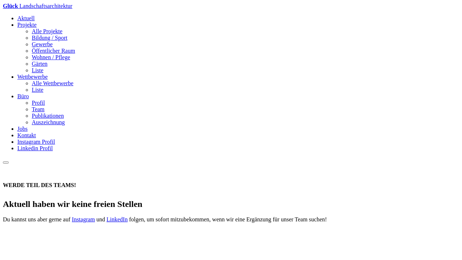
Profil (38, 103)
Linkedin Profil (35, 148)
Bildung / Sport (49, 38)
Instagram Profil (36, 142)
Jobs (22, 129)
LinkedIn (117, 219)
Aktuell (26, 18)
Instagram (83, 219)
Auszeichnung (48, 122)
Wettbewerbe (32, 77)
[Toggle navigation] (6, 162)
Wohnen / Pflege (51, 57)
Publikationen (48, 116)
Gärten (40, 64)
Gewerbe (42, 44)
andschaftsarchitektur (37, 6)
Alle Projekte (47, 31)
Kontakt (26, 135)
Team (38, 109)
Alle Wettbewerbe (52, 83)
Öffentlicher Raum (53, 51)
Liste (37, 70)
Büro (23, 96)
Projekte (26, 25)
